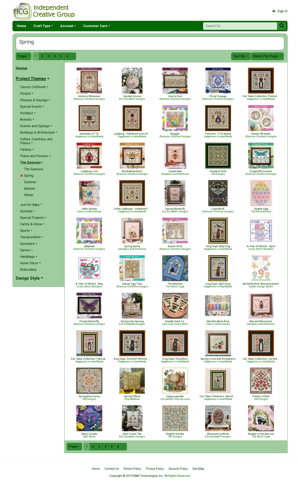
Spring (26, 176)
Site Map (198, 468)
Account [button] (66, 26)
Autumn (29, 188)
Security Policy (178, 468)
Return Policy (132, 468)
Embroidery (28, 270)
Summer (30, 182)
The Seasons (33, 169)
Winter (29, 195)
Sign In (280, 11)
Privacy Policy (155, 468)
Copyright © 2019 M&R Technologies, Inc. (136, 475)
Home (21, 26)
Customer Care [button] (95, 26)
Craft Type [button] (42, 26)
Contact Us (112, 468)
